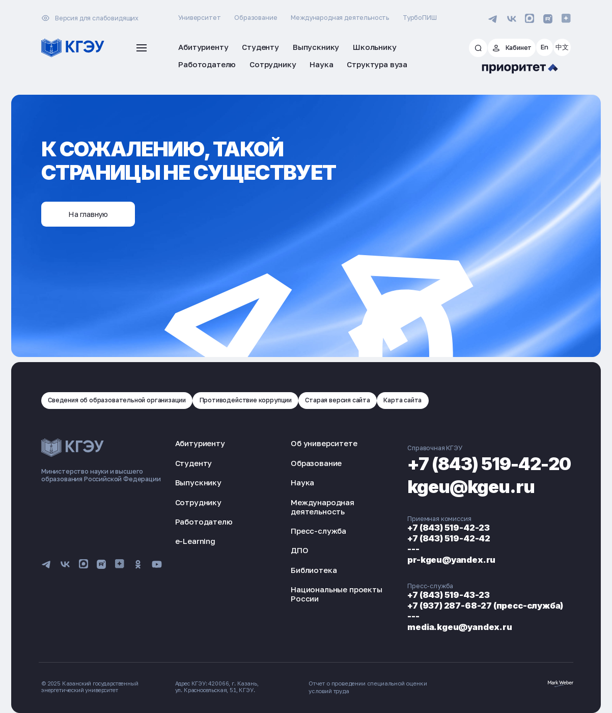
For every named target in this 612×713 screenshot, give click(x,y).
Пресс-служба (309, 529)
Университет (199, 17)
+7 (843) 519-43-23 (429, 592)
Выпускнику (198, 480)
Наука (292, 480)
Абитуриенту (200, 442)
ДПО (290, 549)
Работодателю (204, 520)
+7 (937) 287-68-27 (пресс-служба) (467, 602)
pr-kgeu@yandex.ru (432, 557)
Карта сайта (413, 398)
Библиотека (304, 568)
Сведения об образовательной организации (119, 398)
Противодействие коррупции (252, 398)
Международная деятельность (340, 17)
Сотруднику (198, 500)
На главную (90, 212)
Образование (255, 17)
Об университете (314, 442)
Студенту (193, 461)
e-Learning (195, 539)
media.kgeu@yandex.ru (440, 623)
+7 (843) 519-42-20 (479, 461)
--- (394, 547)
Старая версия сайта (347, 398)
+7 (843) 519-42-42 (429, 537)
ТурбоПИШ (420, 17)
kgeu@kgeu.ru (457, 484)
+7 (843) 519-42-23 (429, 527)
